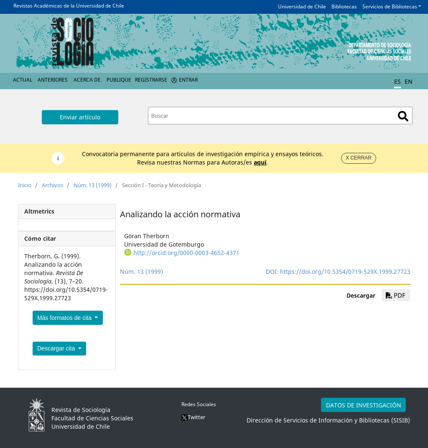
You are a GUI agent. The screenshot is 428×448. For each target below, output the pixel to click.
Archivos (52, 185)
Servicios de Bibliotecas (389, 6)
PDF (395, 295)
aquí (260, 162)
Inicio (24, 185)
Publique (119, 79)
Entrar (188, 79)
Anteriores (53, 79)
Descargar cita (56, 348)
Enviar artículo (80, 117)
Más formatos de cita (65, 317)
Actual (22, 79)
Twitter (193, 417)
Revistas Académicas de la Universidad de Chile (68, 5)
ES (397, 81)
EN (409, 81)
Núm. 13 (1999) (93, 185)
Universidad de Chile (302, 6)
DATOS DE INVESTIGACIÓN (363, 405)
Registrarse (151, 79)
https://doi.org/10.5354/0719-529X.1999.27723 (345, 271)
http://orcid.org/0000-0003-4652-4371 (186, 253)
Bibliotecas (344, 6)
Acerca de (87, 79)
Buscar (403, 116)
